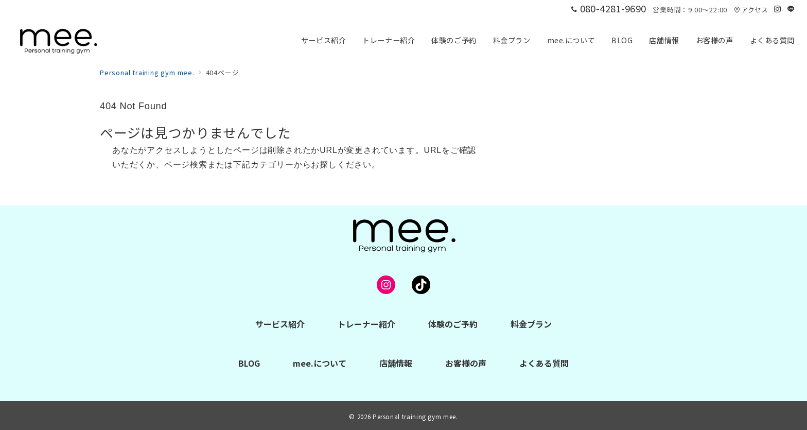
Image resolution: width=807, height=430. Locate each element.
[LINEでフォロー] (791, 9)
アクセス (751, 9)
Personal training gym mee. (415, 416)
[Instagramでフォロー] (777, 9)
